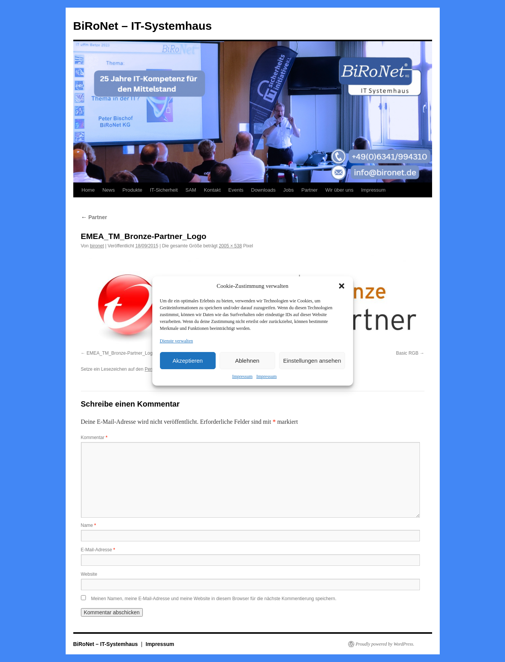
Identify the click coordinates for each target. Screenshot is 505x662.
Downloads (263, 190)
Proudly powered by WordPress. (385, 644)
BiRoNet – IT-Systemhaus (142, 25)
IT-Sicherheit (164, 190)
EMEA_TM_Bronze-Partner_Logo (121, 353)
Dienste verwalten (176, 341)
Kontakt (212, 190)
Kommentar (94, 437)
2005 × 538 (230, 246)
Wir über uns (339, 190)
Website (89, 574)
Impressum (242, 376)
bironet (97, 246)
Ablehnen (247, 360)
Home (88, 190)
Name (88, 525)
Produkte (132, 190)
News (108, 190)
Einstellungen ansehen (312, 360)
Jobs (288, 190)
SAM (191, 190)
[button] (341, 286)
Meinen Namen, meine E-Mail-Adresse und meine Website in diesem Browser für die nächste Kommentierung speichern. (214, 598)
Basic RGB (407, 353)
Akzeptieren (188, 360)
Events (236, 190)
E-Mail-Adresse (98, 549)
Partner (310, 190)
